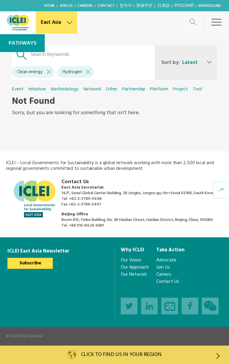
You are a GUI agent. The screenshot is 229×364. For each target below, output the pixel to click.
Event (18, 89)
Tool (197, 89)
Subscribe (30, 263)
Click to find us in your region (150, 355)
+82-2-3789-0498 (85, 198)
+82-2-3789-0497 (85, 204)
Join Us (66, 5)
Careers (85, 5)
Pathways (22, 43)
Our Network (134, 274)
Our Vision (131, 260)
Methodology (64, 89)
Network (92, 89)
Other (111, 89)
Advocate (166, 260)
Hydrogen (76, 72)
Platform (159, 89)
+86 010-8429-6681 (86, 225)
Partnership (133, 89)
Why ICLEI (132, 250)
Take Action (170, 250)
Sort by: (179, 62)
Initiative (37, 89)
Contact (106, 5)
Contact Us (167, 281)
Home (49, 5)
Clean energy (34, 72)
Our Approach (135, 267)
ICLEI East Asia (31, 336)
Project (180, 89)
